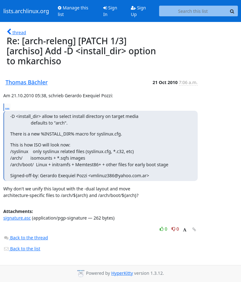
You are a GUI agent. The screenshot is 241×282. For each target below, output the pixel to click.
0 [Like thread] (164, 229)
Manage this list (73, 11)
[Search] (232, 11)
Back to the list (21, 249)
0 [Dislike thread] (175, 229)
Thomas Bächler (27, 82)
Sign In (110, 11)
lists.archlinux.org (26, 11)
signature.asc (17, 218)
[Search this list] (193, 11)
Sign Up (138, 11)
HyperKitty (122, 273)
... (7, 107)
